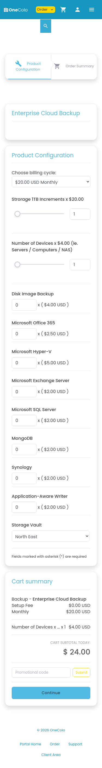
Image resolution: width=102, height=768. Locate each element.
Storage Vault (27, 525)
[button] (63, 9)
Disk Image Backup (33, 294)
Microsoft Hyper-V (31, 351)
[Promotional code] (41, 672)
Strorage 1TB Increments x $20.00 (48, 199)
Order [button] (45, 9)
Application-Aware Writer (40, 496)
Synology (22, 467)
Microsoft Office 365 (33, 323)
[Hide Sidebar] (91, 9)
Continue (51, 693)
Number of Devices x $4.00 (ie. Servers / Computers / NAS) (45, 246)
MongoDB (22, 438)
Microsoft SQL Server (34, 409)
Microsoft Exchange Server (40, 380)
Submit (82, 672)
